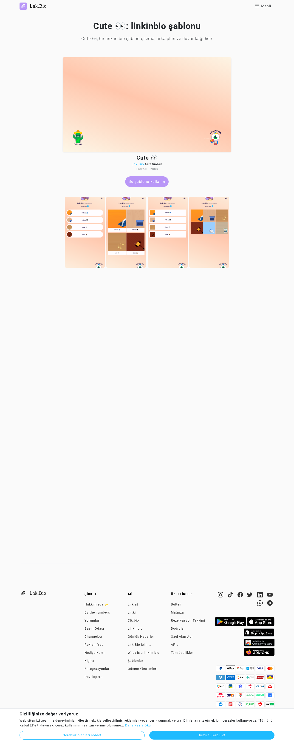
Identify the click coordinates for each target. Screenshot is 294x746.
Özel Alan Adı (181, 636)
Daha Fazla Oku (138, 725)
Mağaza (177, 612)
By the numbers (97, 612)
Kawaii (141, 169)
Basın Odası (94, 628)
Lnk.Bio (138, 164)
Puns (154, 169)
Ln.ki (132, 612)
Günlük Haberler (141, 636)
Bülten (176, 604)
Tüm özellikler (182, 652)
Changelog (93, 636)
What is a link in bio (143, 652)
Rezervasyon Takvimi (188, 620)
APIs (174, 644)
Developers (93, 677)
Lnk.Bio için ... (139, 644)
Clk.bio (133, 620)
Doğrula (177, 628)
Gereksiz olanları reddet (82, 735)
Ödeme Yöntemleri (142, 669)
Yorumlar (92, 620)
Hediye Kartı (95, 652)
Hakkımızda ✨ (97, 604)
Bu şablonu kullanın (147, 181)
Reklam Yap (94, 644)
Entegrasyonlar (97, 669)
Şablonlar (135, 661)
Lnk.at (133, 604)
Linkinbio (135, 628)
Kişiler (90, 661)
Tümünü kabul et (212, 735)
